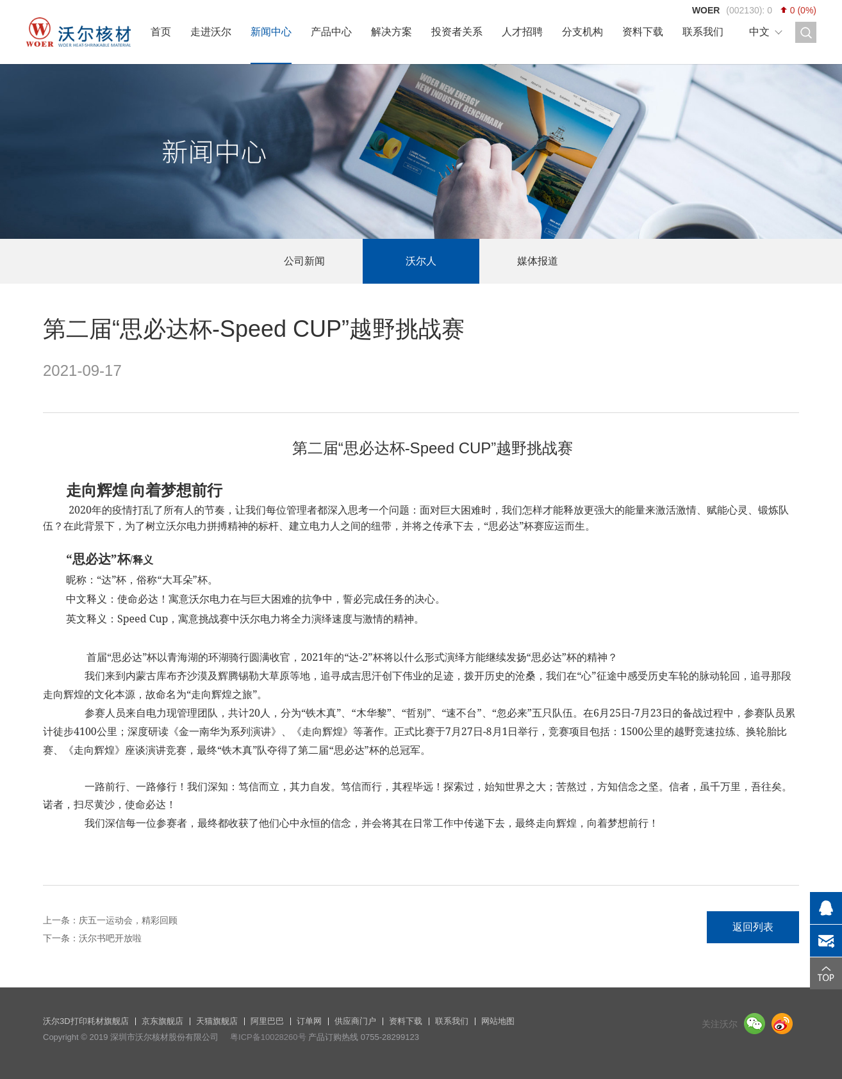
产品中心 (331, 31)
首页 (161, 31)
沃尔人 (421, 261)
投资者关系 (457, 31)
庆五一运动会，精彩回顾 (128, 920)
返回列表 (752, 926)
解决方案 (391, 31)
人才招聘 (522, 31)
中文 (759, 31)
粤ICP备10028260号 (268, 1037)
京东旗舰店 (162, 1021)
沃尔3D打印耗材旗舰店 (86, 1021)
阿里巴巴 (267, 1021)
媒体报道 (537, 261)
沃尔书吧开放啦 (110, 938)
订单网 (309, 1021)
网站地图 (498, 1021)
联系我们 (702, 31)
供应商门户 (355, 1021)
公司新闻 (304, 261)
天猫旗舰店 (217, 1021)
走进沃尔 (210, 31)
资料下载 (642, 31)
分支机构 (582, 31)
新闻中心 (271, 31)
